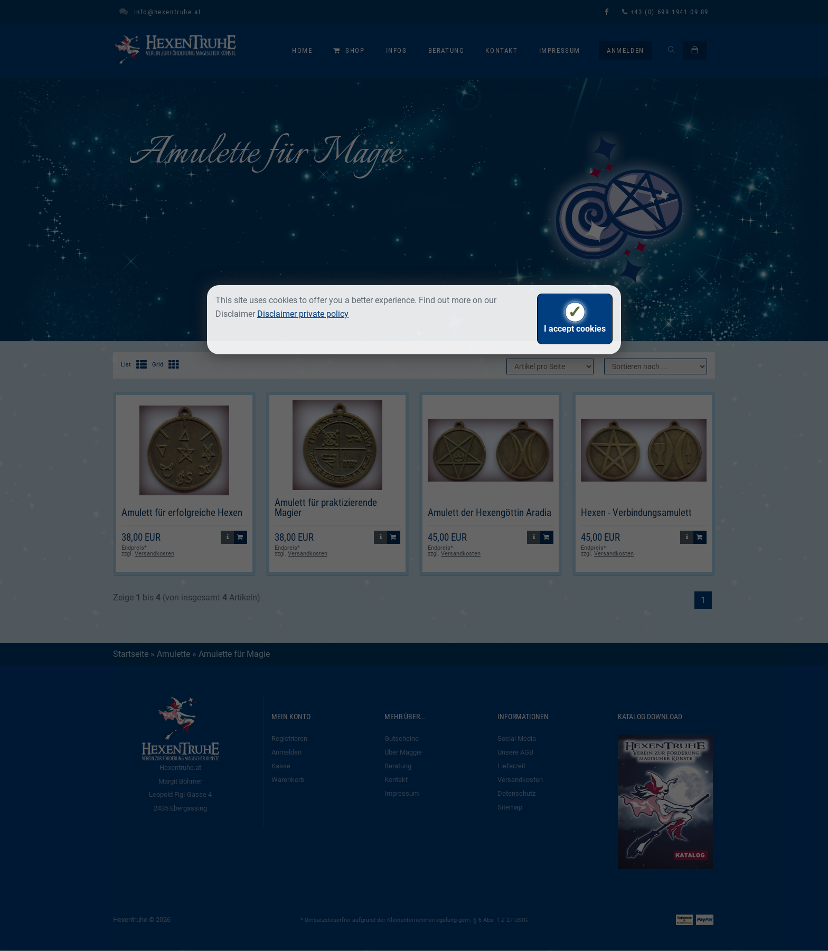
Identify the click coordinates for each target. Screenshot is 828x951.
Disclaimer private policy (303, 314)
